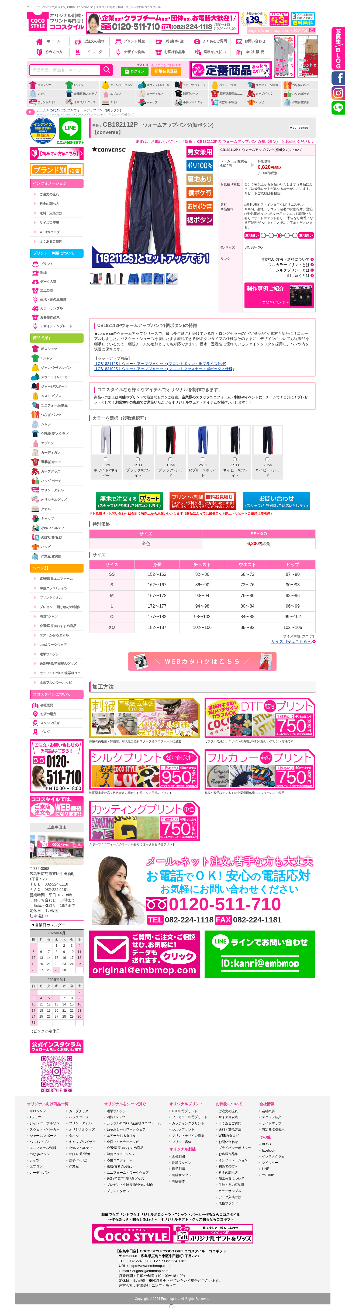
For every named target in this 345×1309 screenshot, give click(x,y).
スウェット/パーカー (153, 88)
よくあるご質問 (210, 41)
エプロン (111, 94)
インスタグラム (273, 1156)
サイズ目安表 (46, 223)
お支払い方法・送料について (285, 259)
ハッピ (255, 102)
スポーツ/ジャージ (189, 85)
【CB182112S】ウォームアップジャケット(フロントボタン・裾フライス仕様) (160, 363)
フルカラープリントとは (289, 265)
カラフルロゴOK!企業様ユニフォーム (134, 1123)
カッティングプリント (188, 1123)
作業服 (74, 1166)
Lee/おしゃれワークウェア (126, 1129)
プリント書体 (181, 1142)
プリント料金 (129, 41)
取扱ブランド (228, 1203)
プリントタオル (42, 102)
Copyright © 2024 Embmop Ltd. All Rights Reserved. (172, 1299)
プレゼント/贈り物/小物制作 (57, 607)
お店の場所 (43, 714)
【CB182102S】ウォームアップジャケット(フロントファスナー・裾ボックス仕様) (164, 369)
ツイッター (270, 1163)
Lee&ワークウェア (50, 645)
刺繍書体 (178, 1181)
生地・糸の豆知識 (48, 299)
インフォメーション (233, 1160)
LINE (265, 1169)
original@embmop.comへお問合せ (281, 30)
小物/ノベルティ (188, 102)
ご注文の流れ (89, 41)
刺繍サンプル (181, 1175)
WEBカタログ (47, 232)
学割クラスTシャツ (50, 588)
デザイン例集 (129, 52)
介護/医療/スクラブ (81, 94)
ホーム (49, 41)
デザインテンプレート (52, 326)
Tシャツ (74, 85)
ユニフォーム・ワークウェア (128, 1172)
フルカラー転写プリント (190, 1117)
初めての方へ (228, 1166)
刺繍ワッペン (181, 1163)
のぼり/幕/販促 (224, 102)
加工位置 (42, 291)
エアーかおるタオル (51, 635)
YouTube (268, 1175)
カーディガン (150, 94)
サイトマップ (271, 1123)
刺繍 (39, 273)
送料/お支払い (210, 52)
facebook (268, 1150)
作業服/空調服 (296, 102)
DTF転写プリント (185, 1111)
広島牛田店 (56, 827)
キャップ (147, 102)
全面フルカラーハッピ (53, 682)
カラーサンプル (47, 308)
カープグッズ (259, 94)
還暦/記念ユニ (46, 462)
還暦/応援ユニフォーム (53, 579)
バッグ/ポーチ (296, 94)
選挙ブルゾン (46, 654)
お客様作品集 (169, 52)
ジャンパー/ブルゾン (117, 88)
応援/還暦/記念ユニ (227, 94)
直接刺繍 (178, 1156)
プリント (42, 264)
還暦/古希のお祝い (120, 1166)
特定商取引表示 (273, 1129)
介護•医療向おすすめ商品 (55, 626)
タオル (109, 102)
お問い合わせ (250, 41)
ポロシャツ (40, 85)
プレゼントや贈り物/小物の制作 (130, 1185)
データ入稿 (43, 282)
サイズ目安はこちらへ (291, 641)
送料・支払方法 (48, 213)
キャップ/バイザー (82, 1142)
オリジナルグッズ (80, 102)
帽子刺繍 (178, 1169)
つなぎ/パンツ (296, 85)
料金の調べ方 (46, 204)
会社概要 (250, 52)
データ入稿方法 (230, 1197)
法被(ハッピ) (78, 1160)
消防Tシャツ (186, 94)
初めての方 (49, 52)
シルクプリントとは (293, 270)
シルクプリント (183, 1129)
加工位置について (231, 1178)
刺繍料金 (169, 41)
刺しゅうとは (298, 275)
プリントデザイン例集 (188, 1136)
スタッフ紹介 (45, 723)
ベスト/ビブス (223, 85)
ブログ (89, 52)
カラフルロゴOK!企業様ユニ (57, 673)
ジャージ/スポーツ (49, 386)
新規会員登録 (166, 71)
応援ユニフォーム (120, 1160)
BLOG (266, 1144)
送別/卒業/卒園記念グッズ (55, 664)
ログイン (134, 71)
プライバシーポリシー (235, 1148)
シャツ (37, 94)
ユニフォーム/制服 (262, 85)
